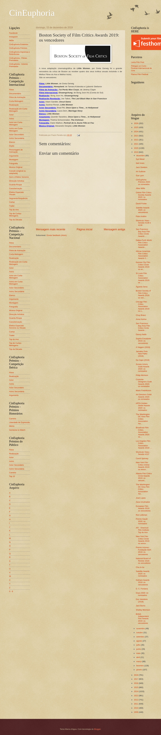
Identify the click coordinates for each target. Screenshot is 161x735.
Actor (11, 115)
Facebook (13, 33)
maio (138, 653)
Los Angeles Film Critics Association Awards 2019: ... (144, 444)
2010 (136, 708)
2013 (136, 695)
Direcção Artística (16, 181)
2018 (136, 675)
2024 (136, 131)
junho (139, 649)
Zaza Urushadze (143, 502)
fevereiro (140, 665)
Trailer (12, 206)
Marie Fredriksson (143, 390)
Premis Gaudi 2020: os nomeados (141, 521)
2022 (136, 140)
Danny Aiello (141, 334)
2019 (136, 152)
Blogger (97, 729)
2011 (136, 704)
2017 (136, 679)
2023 (136, 136)
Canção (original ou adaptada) (17, 172)
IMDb (11, 40)
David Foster (141, 203)
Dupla (11, 146)
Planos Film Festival (139, 74)
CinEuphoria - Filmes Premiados (18, 59)
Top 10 (12, 476)
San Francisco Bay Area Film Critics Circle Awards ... (143, 232)
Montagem (13, 159)
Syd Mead (140, 159)
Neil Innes (140, 163)
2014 (136, 691)
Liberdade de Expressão (19, 422)
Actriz (11, 118)
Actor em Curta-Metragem (16, 123)
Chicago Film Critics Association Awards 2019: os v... (143, 306)
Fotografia (13, 163)
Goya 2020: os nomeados (142, 594)
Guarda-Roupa (15, 184)
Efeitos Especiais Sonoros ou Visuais (17, 326)
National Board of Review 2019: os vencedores (143, 560)
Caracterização (15, 188)
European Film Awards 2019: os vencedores (143, 508)
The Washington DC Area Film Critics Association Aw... (143, 419)
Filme (11, 90)
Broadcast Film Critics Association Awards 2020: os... (143, 432)
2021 (136, 144)
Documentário (15, 93)
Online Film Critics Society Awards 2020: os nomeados (143, 195)
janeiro (139, 670)
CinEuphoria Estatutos (18, 44)
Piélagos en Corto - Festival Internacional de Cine (141, 68)
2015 (136, 687)
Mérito (12, 426)
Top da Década (15, 220)
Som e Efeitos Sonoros (19, 177)
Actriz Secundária (16, 138)
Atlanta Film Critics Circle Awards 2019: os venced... (144, 476)
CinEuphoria (32, 13)
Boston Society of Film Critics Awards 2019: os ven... (143, 294)
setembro (140, 637)
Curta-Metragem (16, 101)
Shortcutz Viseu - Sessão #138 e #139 (143, 222)
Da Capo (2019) (143, 360)
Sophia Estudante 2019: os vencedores (143, 340)
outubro (139, 632)
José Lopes (141, 498)
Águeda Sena (141, 287)
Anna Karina (141, 319)
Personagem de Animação (16, 151)
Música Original (15, 167)
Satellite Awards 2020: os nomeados (142, 573)
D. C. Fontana (142, 589)
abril (138, 657)
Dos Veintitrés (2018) (142, 600)
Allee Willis (140, 188)
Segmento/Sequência (18, 198)
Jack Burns (140, 606)
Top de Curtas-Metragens (15, 214)
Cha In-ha (140, 567)
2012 (136, 700)
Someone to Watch (17, 430)
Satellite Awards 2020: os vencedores (142, 210)
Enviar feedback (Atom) (57, 235)
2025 (136, 127)
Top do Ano (14, 210)
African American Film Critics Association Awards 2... (143, 254)
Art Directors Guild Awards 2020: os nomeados (143, 396)
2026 (136, 123)
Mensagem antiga (114, 229)
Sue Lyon (140, 175)
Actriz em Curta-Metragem (16, 129)
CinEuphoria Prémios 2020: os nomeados (143, 182)
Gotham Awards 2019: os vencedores (142, 582)
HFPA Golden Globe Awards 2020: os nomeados (143, 406)
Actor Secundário (16, 134)
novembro (140, 628)
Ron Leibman (141, 515)
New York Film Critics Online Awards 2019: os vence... (143, 465)
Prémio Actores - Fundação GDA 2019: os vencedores (143, 550)
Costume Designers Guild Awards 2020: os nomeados (144, 382)
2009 (136, 712)
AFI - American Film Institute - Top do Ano (143, 530)
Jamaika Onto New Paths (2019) (142, 353)
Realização (14, 105)
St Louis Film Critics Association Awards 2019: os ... (143, 278)
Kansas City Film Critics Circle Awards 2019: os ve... (143, 265)
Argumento (14, 156)
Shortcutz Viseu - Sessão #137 (143, 453)
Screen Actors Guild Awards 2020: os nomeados (142, 367)
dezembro (140, 155)
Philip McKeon (142, 375)
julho (138, 645)
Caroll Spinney (142, 458)
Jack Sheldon (141, 167)
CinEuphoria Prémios (18, 48)
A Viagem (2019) (143, 347)
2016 (136, 683)
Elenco (12, 142)
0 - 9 (11, 591)
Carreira (12, 419)
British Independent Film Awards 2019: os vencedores (142, 618)
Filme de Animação (17, 97)
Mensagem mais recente (50, 229)
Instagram (13, 37)
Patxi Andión (141, 216)
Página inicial (84, 229)
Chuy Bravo (141, 315)
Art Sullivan (141, 171)
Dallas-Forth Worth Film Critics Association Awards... (144, 243)
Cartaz (12, 202)
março (139, 661)
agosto (139, 641)
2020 (136, 148)
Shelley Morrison (143, 610)
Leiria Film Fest (137, 62)
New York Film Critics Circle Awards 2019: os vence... (143, 539)
